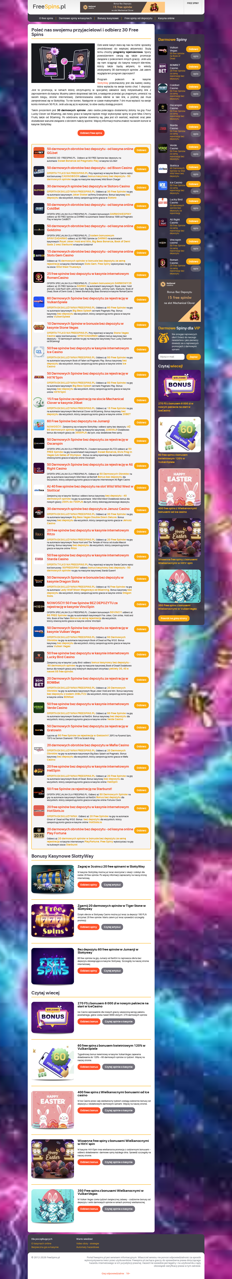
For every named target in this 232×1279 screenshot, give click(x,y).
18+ (128, 1273)
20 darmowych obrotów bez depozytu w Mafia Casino (88, 745)
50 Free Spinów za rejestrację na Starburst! (79, 789)
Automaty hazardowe (87, 1247)
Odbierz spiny (88, 884)
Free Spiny (193, 3)
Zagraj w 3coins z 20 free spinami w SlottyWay (111, 866)
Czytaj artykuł (112, 884)
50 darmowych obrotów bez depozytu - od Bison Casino (89, 168)
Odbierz (141, 150)
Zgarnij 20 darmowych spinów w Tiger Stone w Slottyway (112, 907)
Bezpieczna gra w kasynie (45, 1247)
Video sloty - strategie (87, 1243)
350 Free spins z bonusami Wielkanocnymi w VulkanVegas (111, 1192)
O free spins (46, 18)
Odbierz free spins (91, 133)
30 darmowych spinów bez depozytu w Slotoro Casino (88, 186)
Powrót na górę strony (174, 618)
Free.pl (49, 7)
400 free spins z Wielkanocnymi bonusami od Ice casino (113, 1094)
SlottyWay (102, 82)
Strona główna (33, 18)
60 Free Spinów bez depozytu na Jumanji (78, 421)
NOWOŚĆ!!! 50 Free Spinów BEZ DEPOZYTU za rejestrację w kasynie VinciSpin (82, 605)
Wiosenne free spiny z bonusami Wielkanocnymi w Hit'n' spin (113, 1142)
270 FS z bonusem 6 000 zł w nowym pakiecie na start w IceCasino (113, 1005)
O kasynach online (41, 1243)
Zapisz (194, 356)
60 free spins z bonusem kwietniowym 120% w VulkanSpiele (111, 1047)
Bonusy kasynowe (108, 18)
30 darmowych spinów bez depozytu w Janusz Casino (88, 509)
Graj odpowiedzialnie (113, 1273)
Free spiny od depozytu (138, 18)
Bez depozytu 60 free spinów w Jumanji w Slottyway (108, 951)
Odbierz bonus (89, 1021)
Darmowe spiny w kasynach (75, 18)
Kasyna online (166, 18)
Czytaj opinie (118, 1021)
